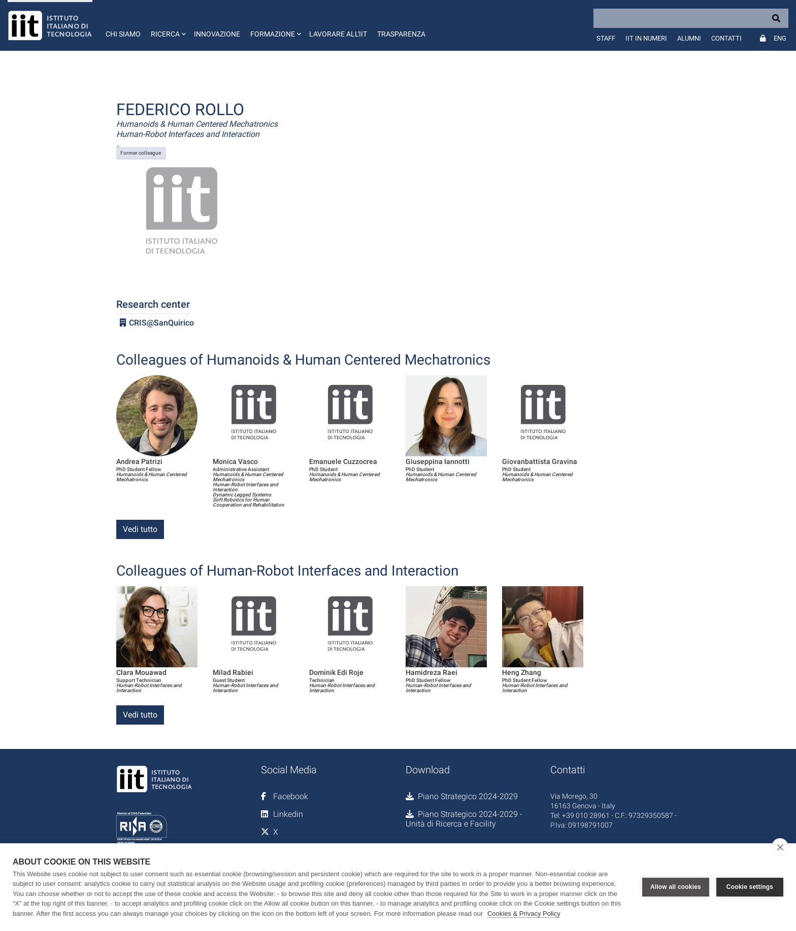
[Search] (690, 18)
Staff (605, 38)
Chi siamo (123, 34)
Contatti (726, 38)
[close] (780, 846)
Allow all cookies (675, 886)
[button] (167, 25)
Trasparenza (401, 34)
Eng (780, 38)
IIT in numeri (646, 38)
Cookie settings (749, 886)
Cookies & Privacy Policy (523, 913)
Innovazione (217, 34)
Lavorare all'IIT (338, 34)
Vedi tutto (140, 529)
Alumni (689, 38)
